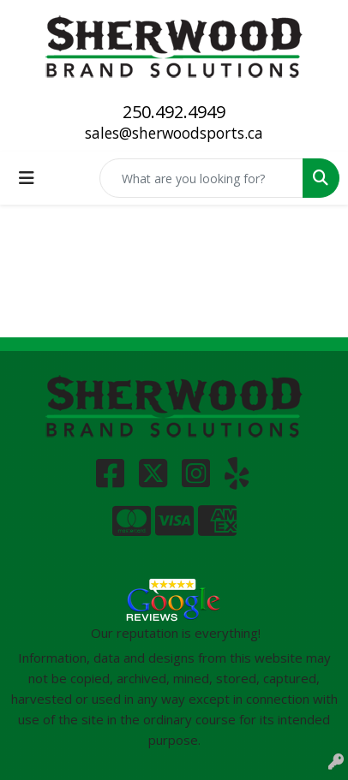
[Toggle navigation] (27, 178)
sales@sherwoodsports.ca (174, 132)
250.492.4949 (174, 111)
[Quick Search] (201, 178)
